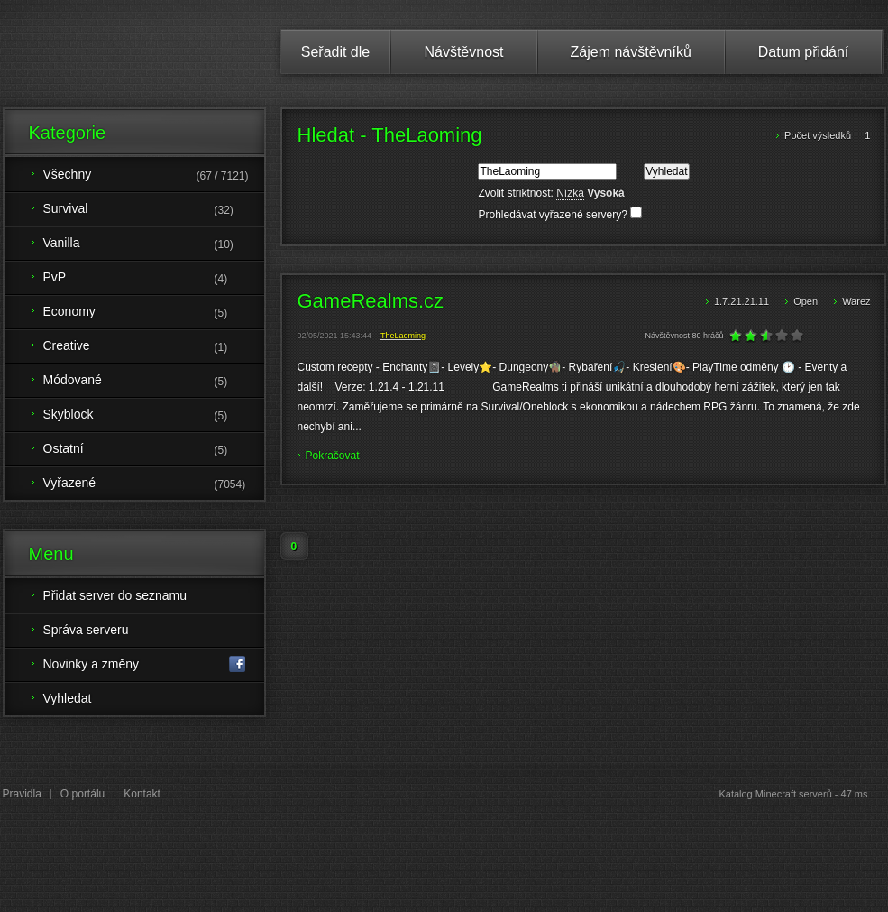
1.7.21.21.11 (743, 301)
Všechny (153, 176)
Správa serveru (86, 629)
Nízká (570, 193)
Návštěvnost (463, 52)
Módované (153, 382)
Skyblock (153, 416)
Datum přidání (803, 52)
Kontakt (142, 794)
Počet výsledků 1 (827, 135)
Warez (856, 301)
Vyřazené (153, 484)
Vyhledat (67, 698)
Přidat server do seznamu (115, 595)
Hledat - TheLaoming (390, 135)
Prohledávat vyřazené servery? (560, 214)
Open (806, 301)
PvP (153, 279)
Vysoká (606, 193)
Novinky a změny (144, 664)
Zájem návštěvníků (631, 52)
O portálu (82, 794)
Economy (153, 313)
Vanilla (153, 244)
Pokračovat (333, 455)
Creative (153, 347)
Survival (153, 210)
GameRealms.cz (371, 301)
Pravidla (22, 794)
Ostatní (153, 450)
